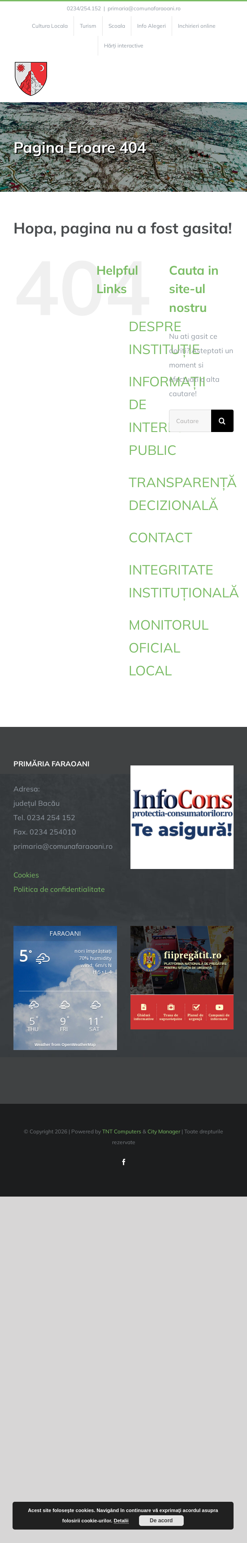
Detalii (121, 1520)
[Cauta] (222, 421)
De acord (161, 1520)
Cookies (26, 874)
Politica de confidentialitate (59, 889)
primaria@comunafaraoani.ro (144, 8)
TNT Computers (121, 1131)
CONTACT (160, 537)
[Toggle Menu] (228, 79)
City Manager (163, 1131)
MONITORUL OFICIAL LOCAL (168, 647)
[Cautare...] (190, 421)
